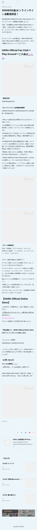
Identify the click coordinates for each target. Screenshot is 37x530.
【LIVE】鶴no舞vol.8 (8, 495)
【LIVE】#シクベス (8, 463)
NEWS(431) (4, 421)
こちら (15, 364)
